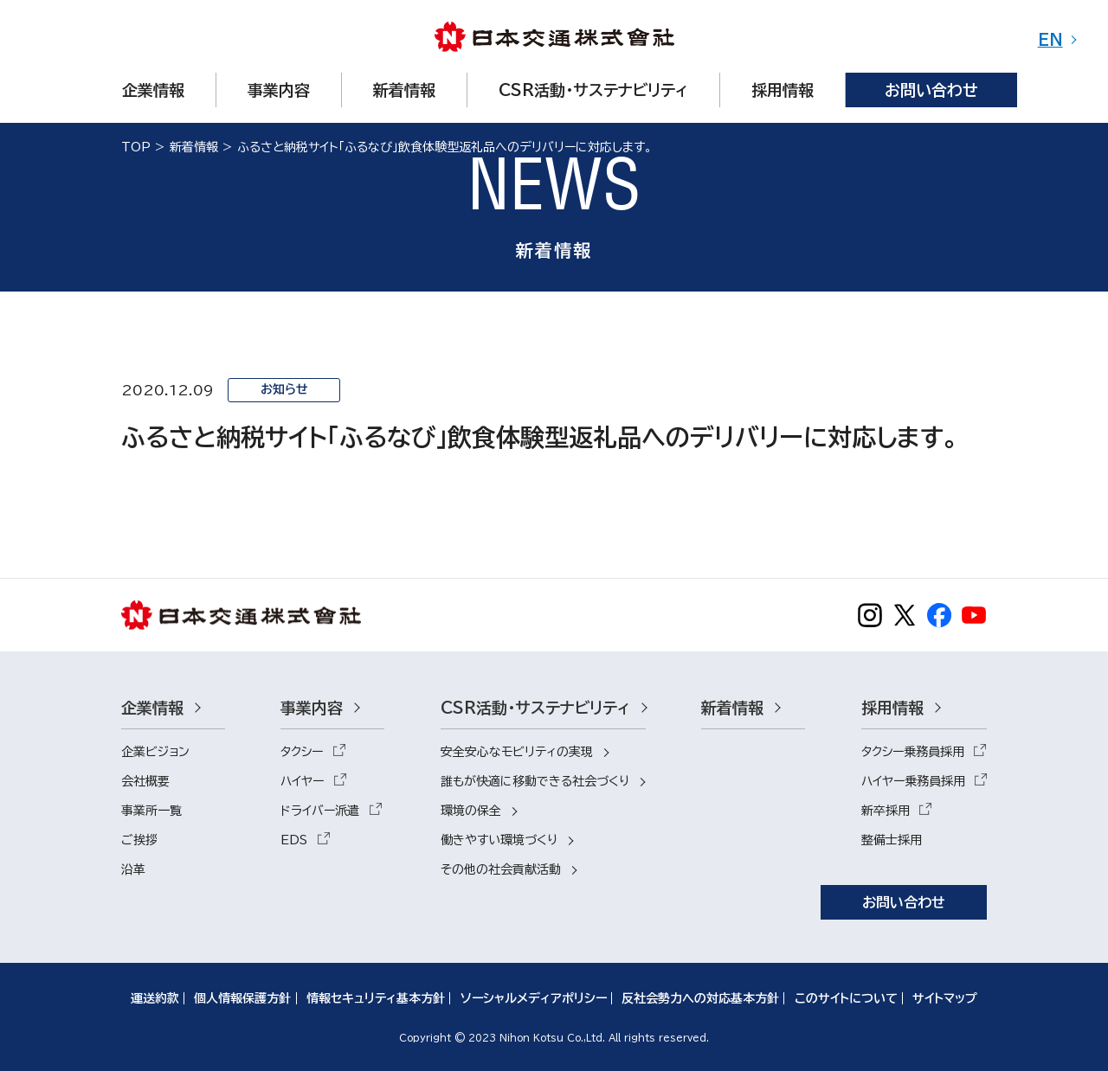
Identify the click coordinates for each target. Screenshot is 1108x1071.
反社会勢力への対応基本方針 (700, 998)
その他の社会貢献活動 (501, 869)
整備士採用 (891, 840)
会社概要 (145, 781)
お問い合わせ (903, 902)
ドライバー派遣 (319, 811)
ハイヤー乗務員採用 (913, 781)
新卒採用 (885, 811)
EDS (293, 840)
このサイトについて (846, 998)
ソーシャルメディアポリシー (534, 998)
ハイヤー (302, 781)
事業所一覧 (151, 811)
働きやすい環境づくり (499, 840)
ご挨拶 (139, 840)
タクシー (301, 752)
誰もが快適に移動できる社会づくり (535, 781)
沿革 (133, 869)
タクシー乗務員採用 (912, 752)
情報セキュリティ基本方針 (375, 998)
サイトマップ (944, 998)
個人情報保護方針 (242, 998)
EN (1050, 40)
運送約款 (155, 998)
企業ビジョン (155, 752)
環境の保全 (471, 811)
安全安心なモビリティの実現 (517, 752)
